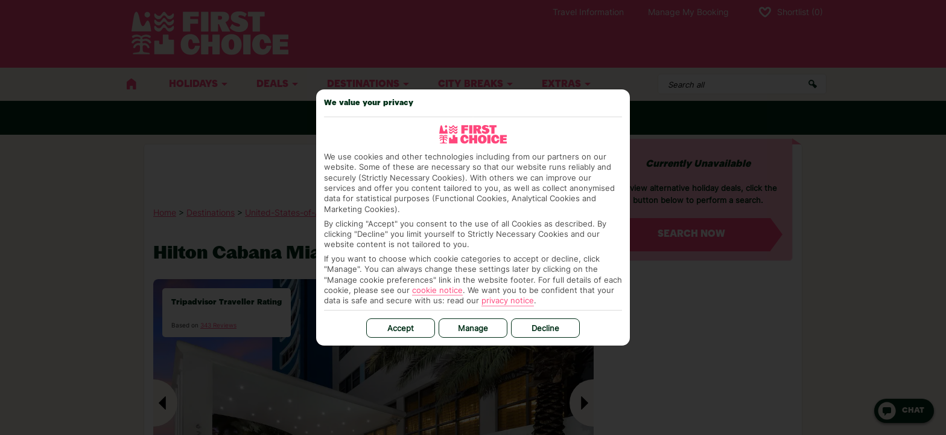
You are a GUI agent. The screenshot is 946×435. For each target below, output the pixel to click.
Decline (545, 328)
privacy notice (507, 300)
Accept (400, 328)
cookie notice (437, 290)
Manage (473, 328)
